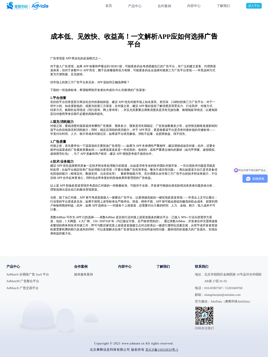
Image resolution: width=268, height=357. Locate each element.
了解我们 (223, 5)
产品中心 (135, 6)
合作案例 (164, 6)
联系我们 (201, 266)
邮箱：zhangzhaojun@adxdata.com (218, 294)
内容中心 (194, 5)
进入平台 (254, 5)
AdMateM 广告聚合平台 (22, 281)
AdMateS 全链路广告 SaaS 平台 (27, 274)
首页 (108, 5)
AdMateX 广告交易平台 (22, 287)
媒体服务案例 (83, 274)
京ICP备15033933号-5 (161, 349)
